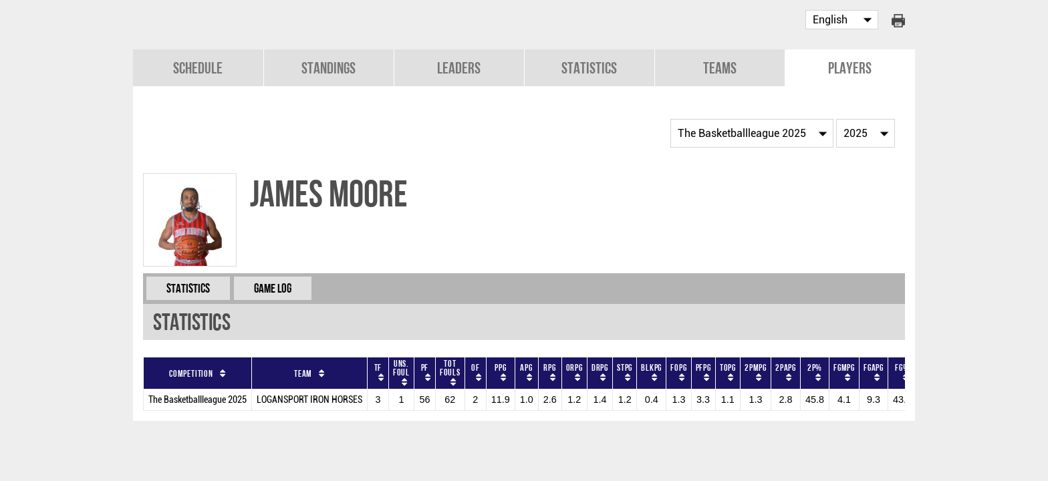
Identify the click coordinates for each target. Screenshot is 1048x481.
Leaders (459, 68)
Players (850, 68)
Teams (720, 68)
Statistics (589, 68)
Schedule (198, 68)
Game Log (272, 288)
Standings (328, 68)
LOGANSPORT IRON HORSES (309, 400)
